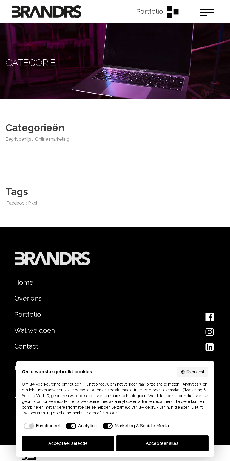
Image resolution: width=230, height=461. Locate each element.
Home (23, 282)
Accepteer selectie (68, 443)
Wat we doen (34, 330)
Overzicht (193, 371)
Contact (26, 346)
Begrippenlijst (19, 139)
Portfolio (27, 314)
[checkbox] (41, 426)
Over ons (27, 298)
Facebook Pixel (22, 203)
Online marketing (52, 139)
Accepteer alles (162, 443)
